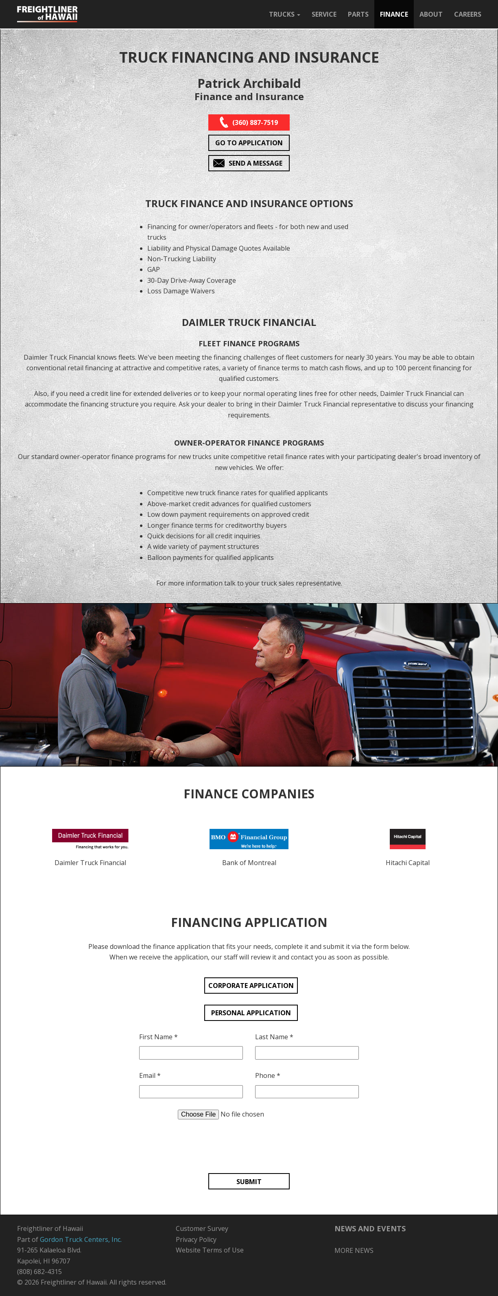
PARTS (358, 14)
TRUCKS (284, 14)
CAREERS (467, 14)
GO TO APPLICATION (249, 142)
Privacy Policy (196, 1239)
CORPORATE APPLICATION (251, 985)
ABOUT (431, 14)
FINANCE (394, 14)
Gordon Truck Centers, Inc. (81, 1239)
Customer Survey (202, 1228)
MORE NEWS (354, 1250)
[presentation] (249, 1146)
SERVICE (324, 14)
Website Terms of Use (210, 1250)
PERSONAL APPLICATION (251, 1012)
